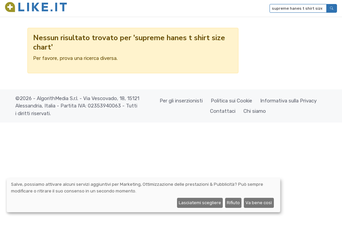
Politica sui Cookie (231, 101)
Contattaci (222, 111)
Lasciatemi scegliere (200, 202)
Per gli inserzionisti (181, 101)
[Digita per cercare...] (298, 8)
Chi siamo (254, 111)
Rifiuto (233, 202)
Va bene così (258, 202)
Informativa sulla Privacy (288, 101)
